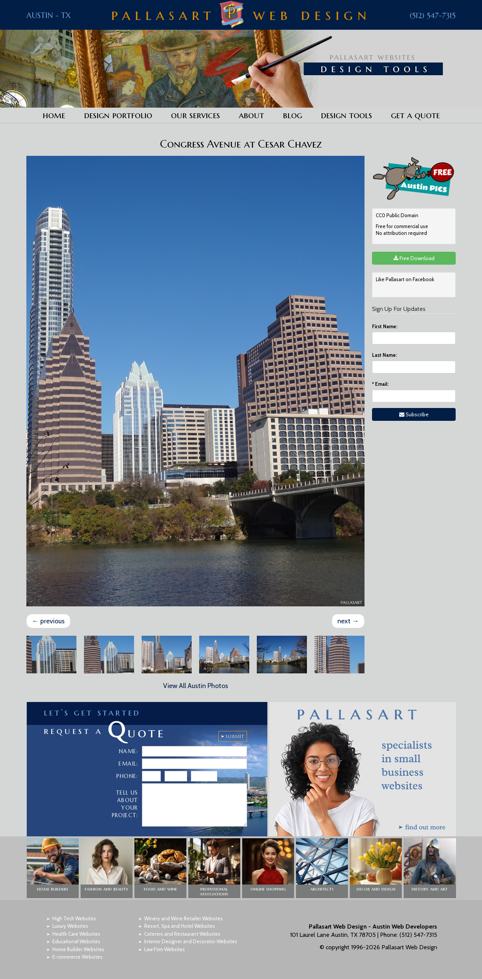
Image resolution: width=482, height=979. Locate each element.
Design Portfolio (118, 115)
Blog (292, 115)
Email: (380, 384)
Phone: (127, 775)
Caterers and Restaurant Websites (182, 933)
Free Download (414, 258)
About (251, 115)
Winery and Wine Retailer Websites (183, 918)
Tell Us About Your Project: (125, 803)
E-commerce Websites (77, 956)
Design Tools (346, 115)
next (348, 621)
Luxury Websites (70, 926)
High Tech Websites (74, 918)
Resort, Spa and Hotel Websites (179, 926)
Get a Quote (415, 115)
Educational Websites (76, 941)
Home (54, 115)
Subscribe (414, 414)
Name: (128, 751)
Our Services (195, 115)
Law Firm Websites (164, 949)
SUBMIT (235, 736)
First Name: (384, 326)
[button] (53, 867)
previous (48, 621)
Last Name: (384, 355)
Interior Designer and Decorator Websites (190, 941)
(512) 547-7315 (433, 15)
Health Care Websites (76, 933)
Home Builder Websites (78, 949)
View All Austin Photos (195, 685)
